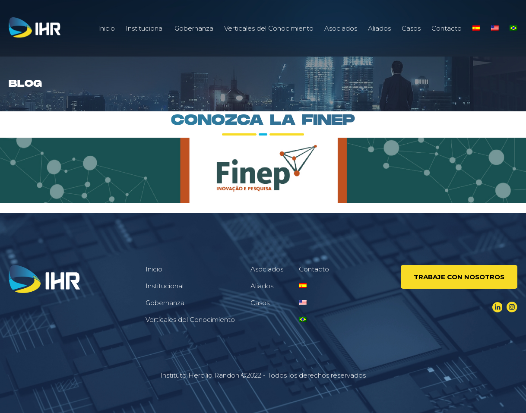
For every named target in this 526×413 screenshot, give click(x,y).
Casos (411, 28)
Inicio (106, 28)
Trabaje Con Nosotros (459, 277)
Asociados (340, 28)
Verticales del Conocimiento (269, 28)
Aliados (379, 28)
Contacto (446, 28)
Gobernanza (193, 28)
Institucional (145, 28)
